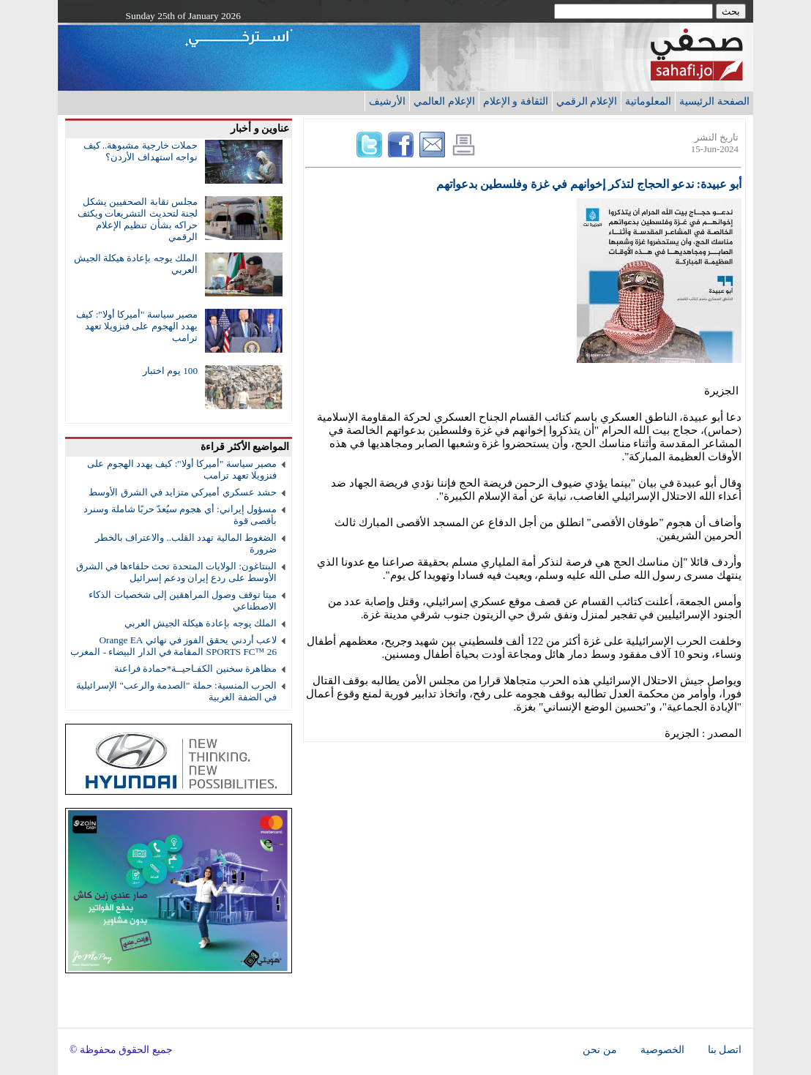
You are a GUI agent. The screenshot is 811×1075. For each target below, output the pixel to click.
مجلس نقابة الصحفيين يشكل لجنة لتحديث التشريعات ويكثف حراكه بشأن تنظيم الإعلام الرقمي (138, 219)
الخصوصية (662, 1049)
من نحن (599, 1049)
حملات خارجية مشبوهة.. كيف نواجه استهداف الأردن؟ (140, 151)
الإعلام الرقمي (587, 101)
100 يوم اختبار (170, 370)
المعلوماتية (648, 101)
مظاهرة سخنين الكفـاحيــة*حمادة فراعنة (195, 668)
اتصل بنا (724, 1049)
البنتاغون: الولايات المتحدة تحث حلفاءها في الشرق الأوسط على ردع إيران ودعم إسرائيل (176, 572)
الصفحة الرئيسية (714, 101)
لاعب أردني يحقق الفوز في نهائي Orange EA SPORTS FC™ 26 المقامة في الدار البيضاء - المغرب (173, 645)
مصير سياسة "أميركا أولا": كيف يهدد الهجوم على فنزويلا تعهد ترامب (137, 326)
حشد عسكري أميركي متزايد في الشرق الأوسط (183, 492)
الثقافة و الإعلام (515, 101)
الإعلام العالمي (444, 101)
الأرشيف (387, 101)
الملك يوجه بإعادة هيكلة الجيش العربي (200, 623)
